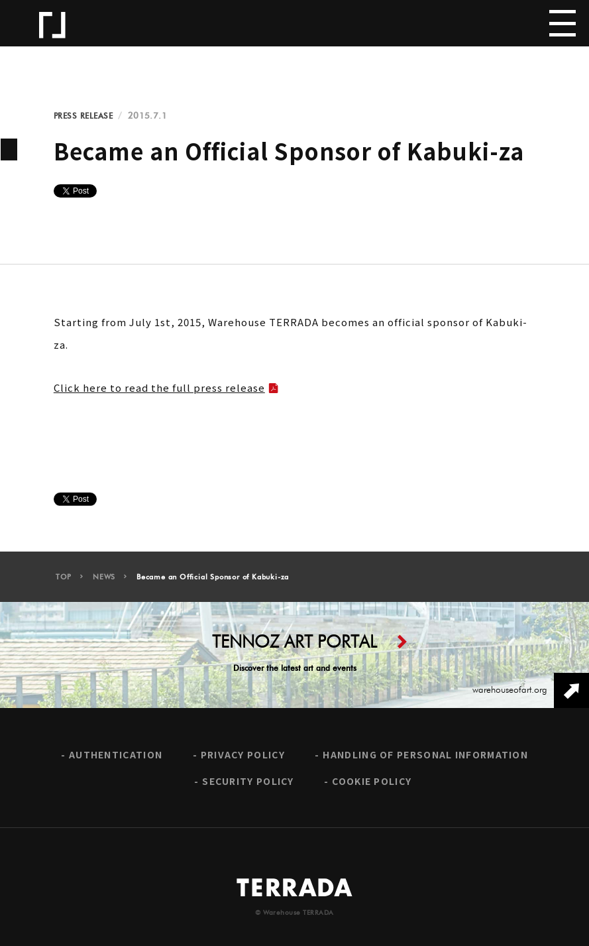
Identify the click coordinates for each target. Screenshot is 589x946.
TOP (64, 581)
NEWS (104, 581)
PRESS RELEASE (83, 116)
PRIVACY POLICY (243, 759)
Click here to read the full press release (159, 387)
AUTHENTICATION (115, 759)
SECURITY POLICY (248, 785)
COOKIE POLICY (371, 785)
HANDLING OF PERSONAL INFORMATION (425, 759)
